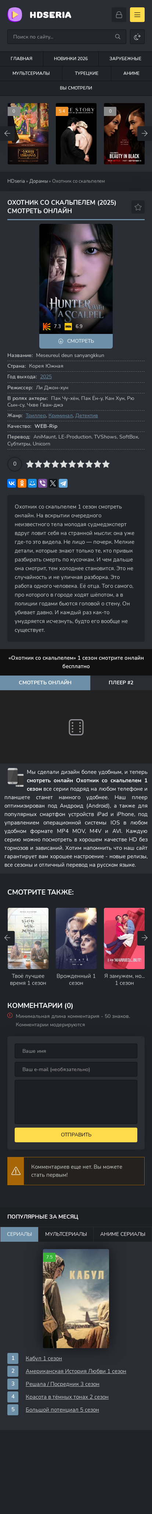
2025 (46, 376)
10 (106, 464)
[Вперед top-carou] (144, 133)
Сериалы (19, 1234)
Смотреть (80, 341)
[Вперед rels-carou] (144, 938)
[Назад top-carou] (7, 133)
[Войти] (119, 14)
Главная (21, 59)
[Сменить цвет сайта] (137, 36)
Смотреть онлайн (45, 682)
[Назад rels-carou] (7, 938)
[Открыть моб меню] (137, 14)
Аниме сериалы (122, 1234)
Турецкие (86, 73)
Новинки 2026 (71, 59)
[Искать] (117, 36)
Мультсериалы (31, 73)
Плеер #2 (121, 682)
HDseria (50, 15)
